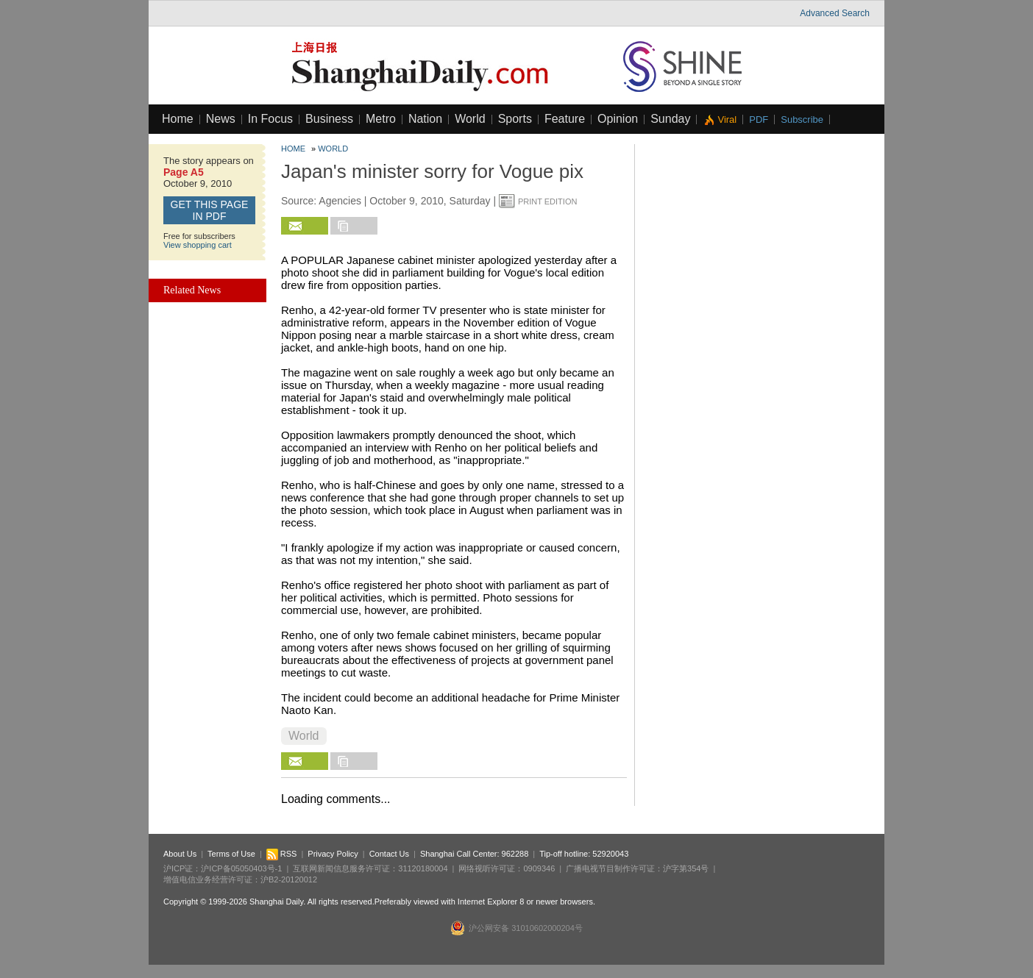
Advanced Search (835, 13)
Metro (381, 119)
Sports (515, 119)
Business (329, 119)
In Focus (270, 119)
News (220, 119)
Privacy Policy (333, 853)
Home (178, 119)
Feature (564, 119)
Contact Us (389, 853)
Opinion (617, 119)
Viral (726, 119)
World (470, 119)
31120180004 (422, 868)
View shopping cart (197, 244)
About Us (179, 853)
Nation (425, 119)
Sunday (670, 119)
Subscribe (802, 119)
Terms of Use (231, 853)
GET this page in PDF (210, 210)
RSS (281, 853)
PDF (758, 119)
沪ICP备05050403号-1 (241, 868)
